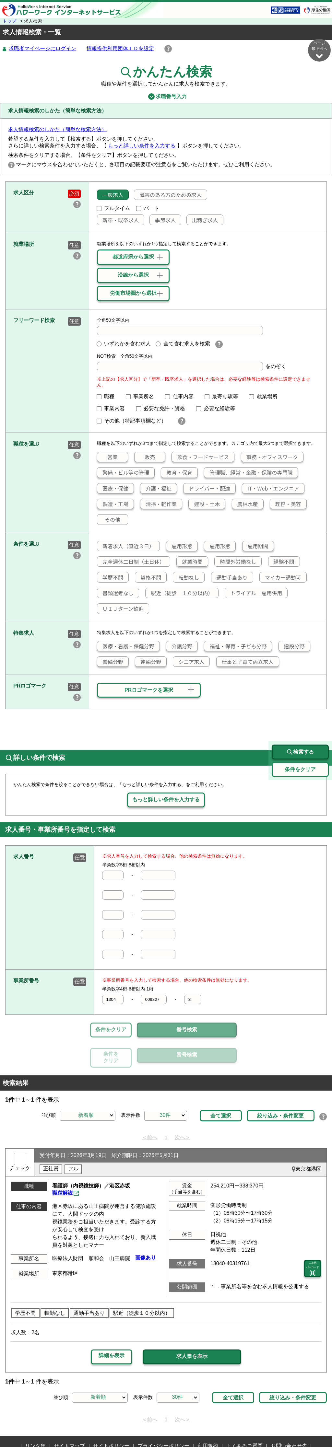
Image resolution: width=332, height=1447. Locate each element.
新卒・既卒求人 (118, 220)
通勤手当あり (229, 578)
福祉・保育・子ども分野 (235, 646)
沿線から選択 (133, 275)
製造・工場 (112, 504)
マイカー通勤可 (280, 578)
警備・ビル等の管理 (123, 473)
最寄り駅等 (224, 396)
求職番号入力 (166, 96)
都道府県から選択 (133, 257)
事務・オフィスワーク (269, 457)
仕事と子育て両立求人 (245, 662)
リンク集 (35, 1416)
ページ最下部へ (319, 50)
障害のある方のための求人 (168, 195)
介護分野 (179, 646)
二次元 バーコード (312, 1239)
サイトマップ (69, 1416)
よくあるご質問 (244, 1416)
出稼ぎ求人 (202, 220)
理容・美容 (285, 504)
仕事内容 (181, 396)
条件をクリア (110, 1030)
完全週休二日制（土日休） (131, 562)
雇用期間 (255, 546)
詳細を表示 (111, 1326)
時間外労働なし (235, 562)
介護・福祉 (156, 488)
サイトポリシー (111, 1416)
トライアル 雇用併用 (253, 593)
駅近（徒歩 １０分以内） (179, 593)
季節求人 (163, 220)
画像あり (145, 1228)
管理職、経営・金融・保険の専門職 (248, 473)
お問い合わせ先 (289, 1416)
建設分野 (292, 646)
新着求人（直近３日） (125, 546)
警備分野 (110, 662)
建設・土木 (204, 504)
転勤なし (186, 578)
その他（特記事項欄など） (134, 421)
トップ (10, 21)
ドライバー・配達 (207, 488)
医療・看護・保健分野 (125, 646)
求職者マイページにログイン (42, 49)
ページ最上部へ (319, 1424)
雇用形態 (179, 546)
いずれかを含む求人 (124, 344)
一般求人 (110, 195)
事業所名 (142, 396)
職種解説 (62, 1163)
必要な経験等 (218, 408)
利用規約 (207, 1416)
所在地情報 (163, 1426)
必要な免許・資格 (163, 408)
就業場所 (265, 396)
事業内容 (113, 408)
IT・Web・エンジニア (270, 488)
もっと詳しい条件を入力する (142, 146)
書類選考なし (115, 593)
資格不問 (148, 578)
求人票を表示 (192, 1326)
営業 (107, 457)
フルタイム (113, 208)
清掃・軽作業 (158, 504)
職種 (108, 396)
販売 (145, 457)
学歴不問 (110, 578)
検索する (300, 722)
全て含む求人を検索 (183, 344)
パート (147, 208)
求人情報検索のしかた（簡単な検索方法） (57, 130)
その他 (108, 520)
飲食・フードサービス (200, 457)
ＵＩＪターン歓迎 (120, 609)
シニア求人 (188, 662)
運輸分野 (148, 662)
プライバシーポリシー (163, 1416)
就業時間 (190, 562)
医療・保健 (112, 488)
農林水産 (245, 504)
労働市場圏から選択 (133, 293)
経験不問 (281, 562)
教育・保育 (176, 473)
